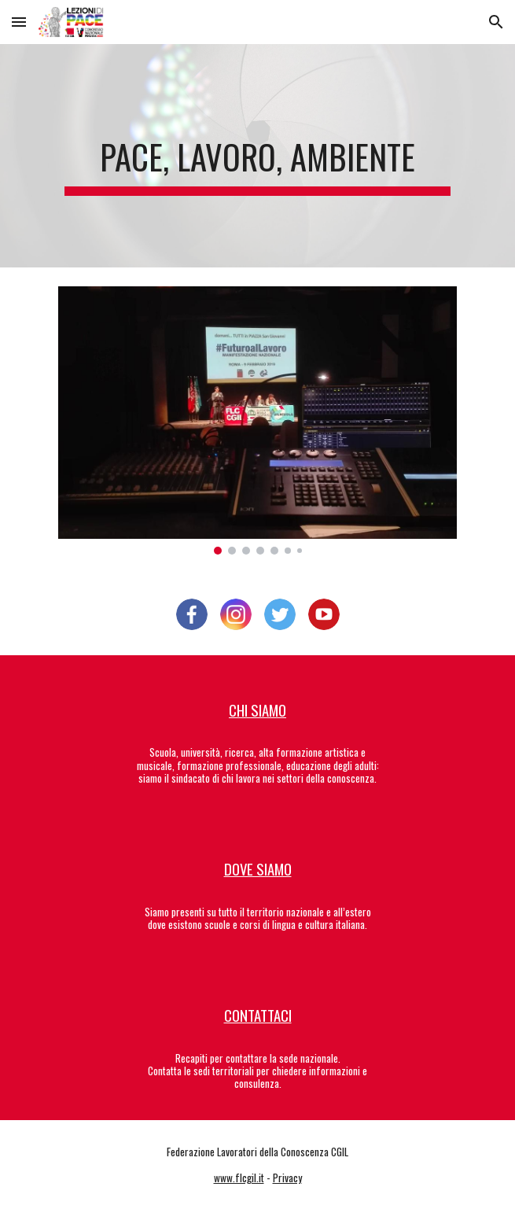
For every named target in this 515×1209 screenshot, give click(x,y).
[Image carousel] (257, 420)
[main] (257, 155)
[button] (19, 21)
